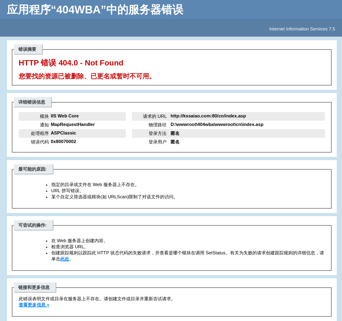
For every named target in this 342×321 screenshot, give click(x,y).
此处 (64, 258)
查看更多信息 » (34, 304)
